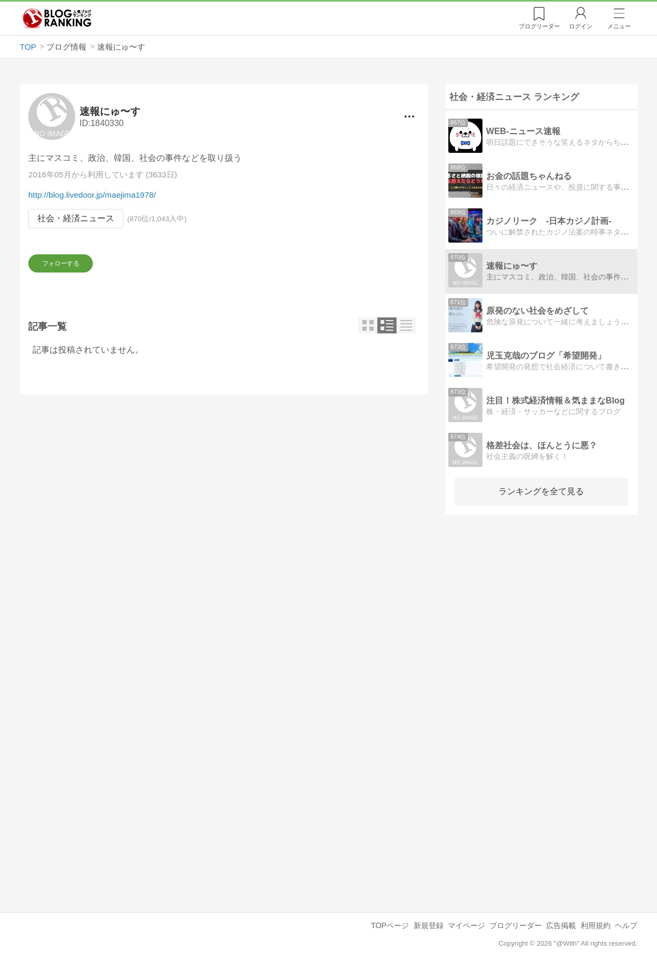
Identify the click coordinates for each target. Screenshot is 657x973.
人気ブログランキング (57, 18)
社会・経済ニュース (75, 218)
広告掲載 (561, 925)
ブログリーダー (515, 925)
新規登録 (429, 925)
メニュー (619, 26)
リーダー (539, 26)
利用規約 (596, 925)
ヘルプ (626, 925)
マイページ (466, 925)
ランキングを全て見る (541, 491)
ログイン (580, 26)
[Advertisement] (224, 504)
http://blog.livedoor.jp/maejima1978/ (92, 195)
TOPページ (390, 925)
